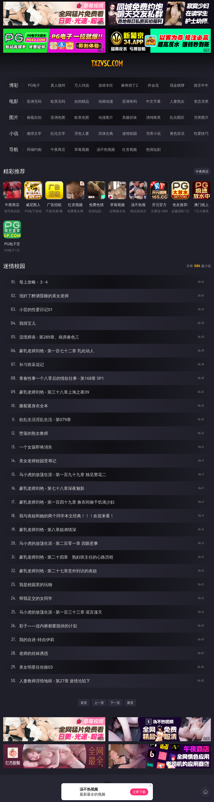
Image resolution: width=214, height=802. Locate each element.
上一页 (99, 702)
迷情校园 (129, 133)
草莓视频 (81, 149)
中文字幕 (153, 101)
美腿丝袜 (129, 117)
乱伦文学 (58, 133)
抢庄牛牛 (201, 85)
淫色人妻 (81, 133)
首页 (84, 702)
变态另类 (201, 101)
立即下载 (139, 792)
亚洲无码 (34, 101)
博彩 (13, 85)
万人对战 (81, 85)
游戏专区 (105, 85)
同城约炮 (34, 149)
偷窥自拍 (34, 117)
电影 (13, 101)
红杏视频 (129, 149)
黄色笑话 (177, 133)
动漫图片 (105, 117)
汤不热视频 (106, 149)
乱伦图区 (177, 117)
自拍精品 (81, 101)
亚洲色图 (58, 117)
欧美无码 (58, 101)
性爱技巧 (201, 133)
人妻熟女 (177, 101)
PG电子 (34, 85)
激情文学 (34, 133)
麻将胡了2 (129, 85)
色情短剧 (153, 149)
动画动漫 (105, 101)
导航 (13, 149)
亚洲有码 (129, 101)
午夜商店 (58, 149)
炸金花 (153, 85)
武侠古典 (105, 133)
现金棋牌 (177, 85)
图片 (13, 117)
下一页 (115, 702)
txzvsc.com (107, 63)
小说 (13, 133)
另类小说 (153, 133)
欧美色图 (81, 117)
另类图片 (201, 117)
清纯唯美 (153, 117)
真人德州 (58, 85)
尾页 (130, 702)
